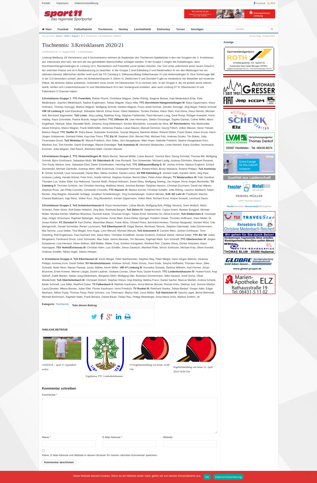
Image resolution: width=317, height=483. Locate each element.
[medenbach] (249, 230)
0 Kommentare (85, 52)
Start (47, 29)
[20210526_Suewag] (249, 172)
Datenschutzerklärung (86, 3)
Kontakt (46, 3)
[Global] (249, 271)
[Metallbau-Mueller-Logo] (249, 209)
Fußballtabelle (83, 29)
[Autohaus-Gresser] (249, 107)
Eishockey (163, 29)
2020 (66, 36)
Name (46, 437)
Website (168, 437)
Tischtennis (105, 29)
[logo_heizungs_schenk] (249, 129)
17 (82, 36)
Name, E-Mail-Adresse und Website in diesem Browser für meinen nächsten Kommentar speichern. (100, 455)
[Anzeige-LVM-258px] (249, 151)
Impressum (62, 3)
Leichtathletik (142, 29)
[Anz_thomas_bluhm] (249, 252)
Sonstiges (197, 29)
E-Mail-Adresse (112, 437)
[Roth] (249, 72)
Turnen (180, 29)
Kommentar (49, 394)
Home (59, 36)
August (75, 36)
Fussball (63, 29)
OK (207, 477)
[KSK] (229, 17)
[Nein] (312, 477)
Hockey (123, 29)
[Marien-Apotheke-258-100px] (249, 293)
